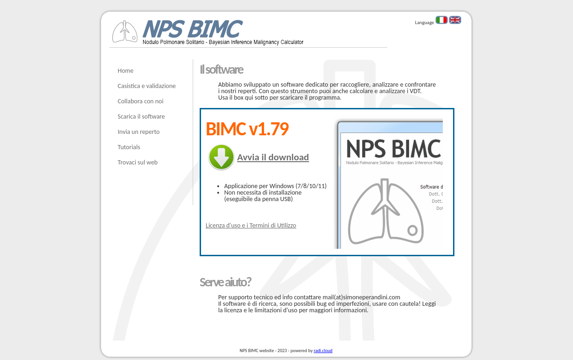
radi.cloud (323, 350)
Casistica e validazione (147, 86)
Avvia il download (273, 157)
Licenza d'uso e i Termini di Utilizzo (251, 225)
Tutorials (129, 147)
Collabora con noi (141, 101)
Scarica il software (141, 116)
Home (125, 71)
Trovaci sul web (137, 162)
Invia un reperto (139, 132)
